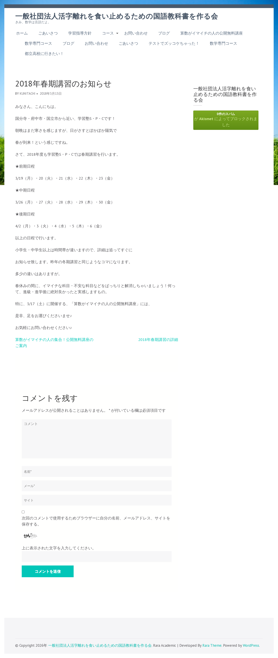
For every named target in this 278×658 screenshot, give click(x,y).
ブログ (164, 33)
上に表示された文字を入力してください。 (59, 548)
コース (108, 33)
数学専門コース (38, 43)
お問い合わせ (136, 33)
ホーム (22, 33)
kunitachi (27, 93)
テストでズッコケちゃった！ (174, 43)
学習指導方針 (80, 33)
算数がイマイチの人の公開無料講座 (211, 33)
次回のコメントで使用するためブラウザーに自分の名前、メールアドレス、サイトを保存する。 (96, 521)
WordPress (251, 645)
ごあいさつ (48, 33)
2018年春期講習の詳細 (158, 339)
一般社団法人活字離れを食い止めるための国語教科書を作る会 (116, 16)
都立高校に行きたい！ (44, 53)
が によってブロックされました (226, 119)
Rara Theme (212, 645)
